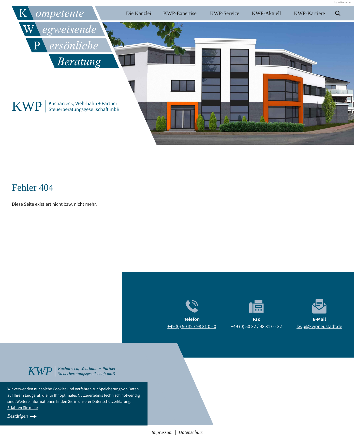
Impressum (162, 432)
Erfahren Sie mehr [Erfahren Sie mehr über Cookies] (22, 407)
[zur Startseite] (67, 37)
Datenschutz (190, 432)
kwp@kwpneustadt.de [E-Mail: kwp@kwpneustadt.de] (319, 327)
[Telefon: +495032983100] (191, 326)
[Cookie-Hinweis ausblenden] (73, 416)
